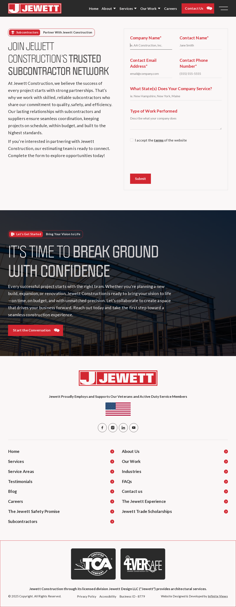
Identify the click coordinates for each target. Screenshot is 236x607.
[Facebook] (102, 427)
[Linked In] (123, 427)
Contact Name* (194, 37)
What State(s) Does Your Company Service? (171, 88)
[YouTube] (133, 427)
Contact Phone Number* (194, 63)
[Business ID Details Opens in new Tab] (132, 596)
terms (158, 140)
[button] (109, 8)
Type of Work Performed (153, 111)
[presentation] (160, 158)
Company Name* (146, 37)
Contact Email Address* (143, 63)
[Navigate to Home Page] (35, 8)
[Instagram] (112, 427)
